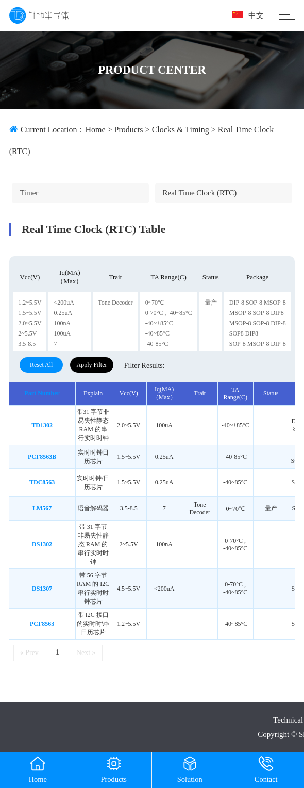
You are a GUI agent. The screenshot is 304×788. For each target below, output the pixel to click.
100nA (62, 323)
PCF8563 (42, 623)
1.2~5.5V (29, 302)
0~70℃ (154, 302)
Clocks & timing (180, 129)
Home (95, 129)
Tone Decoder (115, 302)
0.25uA (63, 312)
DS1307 (42, 588)
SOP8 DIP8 (243, 333)
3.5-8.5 (27, 343)
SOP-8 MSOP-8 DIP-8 (257, 343)
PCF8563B (42, 456)
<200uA (64, 302)
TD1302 (42, 425)
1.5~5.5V (29, 312)
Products (128, 129)
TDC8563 (42, 482)
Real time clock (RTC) (200, 193)
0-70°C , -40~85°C (168, 312)
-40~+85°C (159, 323)
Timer (29, 193)
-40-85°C (156, 343)
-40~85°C (157, 333)
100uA (62, 333)
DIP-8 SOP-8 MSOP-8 (257, 302)
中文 (248, 15)
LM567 (42, 508)
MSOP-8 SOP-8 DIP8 (256, 312)
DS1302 (42, 544)
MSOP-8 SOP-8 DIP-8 (257, 323)
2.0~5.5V (29, 323)
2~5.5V (27, 333)
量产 (211, 302)
